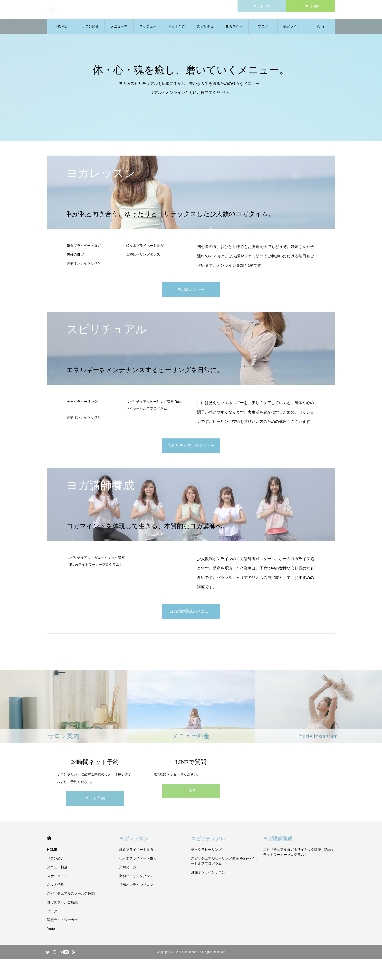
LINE (191, 791)
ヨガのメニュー (191, 290)
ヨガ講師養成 (277, 839)
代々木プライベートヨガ (144, 246)
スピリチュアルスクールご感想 (205, 29)
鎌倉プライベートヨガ (84, 246)
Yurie (320, 27)
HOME (62, 27)
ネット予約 (176, 27)
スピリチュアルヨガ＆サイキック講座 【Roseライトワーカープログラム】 (96, 561)
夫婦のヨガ (75, 255)
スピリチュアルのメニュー (191, 446)
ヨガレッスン (133, 839)
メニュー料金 (119, 29)
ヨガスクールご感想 (234, 29)
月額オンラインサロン (84, 264)
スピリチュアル (208, 839)
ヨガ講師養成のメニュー (191, 612)
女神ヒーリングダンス (143, 255)
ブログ (263, 27)
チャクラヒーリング (82, 402)
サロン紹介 (90, 27)
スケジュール (147, 29)
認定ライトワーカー (291, 29)
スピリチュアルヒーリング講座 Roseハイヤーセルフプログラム (154, 405)
